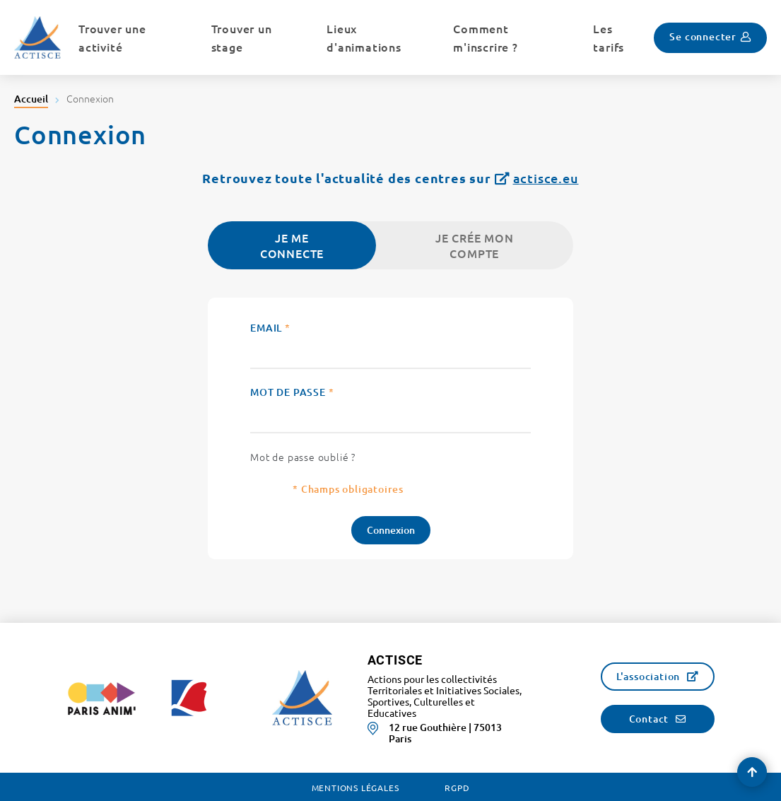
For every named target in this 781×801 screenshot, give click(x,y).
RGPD (457, 787)
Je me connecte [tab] (292, 245)
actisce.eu (546, 178)
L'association (648, 676)
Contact (649, 718)
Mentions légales (355, 787)
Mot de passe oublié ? (303, 457)
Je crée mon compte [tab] (474, 245)
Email (270, 327)
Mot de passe (292, 392)
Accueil (31, 98)
